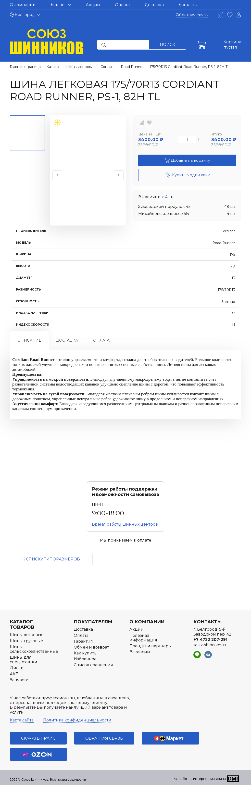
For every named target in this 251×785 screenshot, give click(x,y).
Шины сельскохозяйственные (34, 649)
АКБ (14, 674)
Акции (93, 4)
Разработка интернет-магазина (199, 779)
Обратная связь (192, 15)
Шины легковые (27, 634)
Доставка (154, 4)
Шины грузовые (26, 641)
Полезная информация (143, 637)
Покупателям (93, 622)
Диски (17, 667)
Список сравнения (93, 665)
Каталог (61, 4)
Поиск (167, 44)
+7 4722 (210, 639)
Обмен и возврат (91, 647)
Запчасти (19, 680)
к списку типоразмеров (51, 559)
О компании (23, 4)
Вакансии (139, 652)
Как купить (85, 653)
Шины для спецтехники (23, 659)
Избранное (85, 659)
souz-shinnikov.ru (210, 645)
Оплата (122, 4)
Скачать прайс (38, 738)
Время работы (125, 524)
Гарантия (83, 641)
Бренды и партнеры (150, 646)
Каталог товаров (22, 624)
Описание (29, 340)
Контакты (188, 4)
